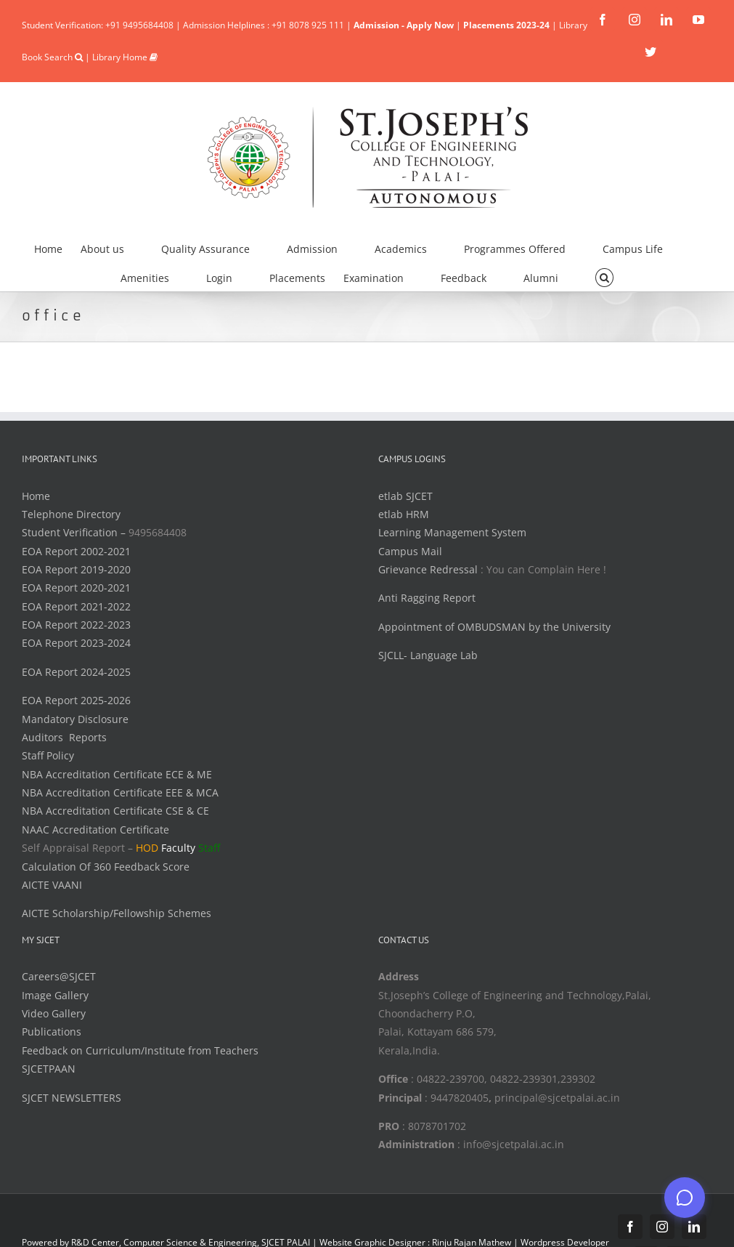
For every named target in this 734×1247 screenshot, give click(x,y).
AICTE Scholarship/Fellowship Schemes (116, 913)
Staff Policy (48, 755)
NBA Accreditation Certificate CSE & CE (115, 811)
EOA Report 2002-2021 (76, 551)
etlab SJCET (405, 496)
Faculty (178, 848)
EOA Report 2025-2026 (76, 700)
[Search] (604, 276)
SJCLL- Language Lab (428, 655)
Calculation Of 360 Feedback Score (105, 866)
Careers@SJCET (59, 976)
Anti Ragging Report (427, 598)
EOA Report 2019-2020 (76, 569)
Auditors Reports (64, 737)
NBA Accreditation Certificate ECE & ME (117, 774)
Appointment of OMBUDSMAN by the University (494, 627)
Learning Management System (452, 532)
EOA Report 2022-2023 (76, 624)
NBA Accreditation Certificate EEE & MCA (120, 792)
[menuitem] (57, 247)
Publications (51, 1031)
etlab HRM (403, 514)
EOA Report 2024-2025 (76, 672)
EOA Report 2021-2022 (76, 606)
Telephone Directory (71, 514)
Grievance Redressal (429, 569)
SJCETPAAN (49, 1069)
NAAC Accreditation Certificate (95, 829)
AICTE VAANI (52, 885)
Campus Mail (410, 551)
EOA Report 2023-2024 (76, 643)
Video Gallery (54, 1013)
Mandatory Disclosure (75, 719)
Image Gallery (55, 995)
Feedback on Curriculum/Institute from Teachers (140, 1050)
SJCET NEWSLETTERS (71, 1098)
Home (36, 496)
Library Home (125, 57)
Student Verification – (75, 532)
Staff (209, 848)
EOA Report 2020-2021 (76, 587)
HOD (147, 848)
